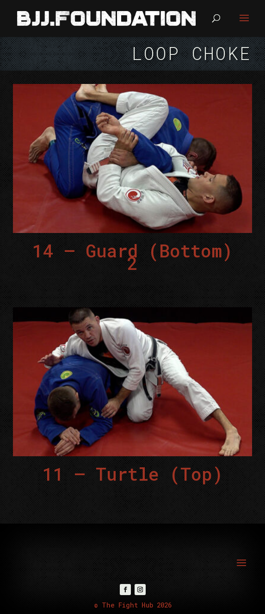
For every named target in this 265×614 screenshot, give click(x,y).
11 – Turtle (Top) (133, 473)
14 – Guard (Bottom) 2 (132, 256)
